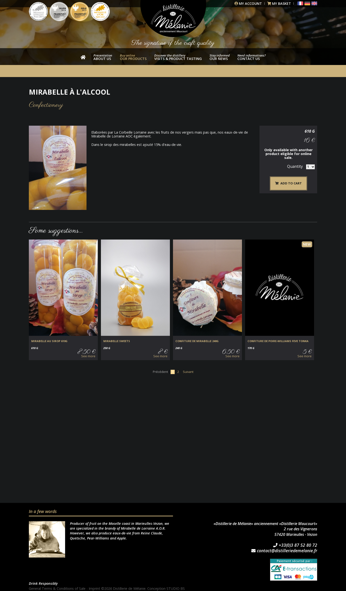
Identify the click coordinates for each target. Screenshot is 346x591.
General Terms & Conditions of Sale (57, 588)
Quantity (295, 166)
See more (88, 356)
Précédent (160, 372)
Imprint (94, 588)
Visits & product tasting (178, 57)
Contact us (251, 57)
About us (102, 57)
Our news (220, 57)
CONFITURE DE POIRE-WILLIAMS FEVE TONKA (278, 341)
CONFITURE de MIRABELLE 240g (197, 341)
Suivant (188, 372)
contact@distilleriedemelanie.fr (284, 551)
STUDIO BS (176, 588)
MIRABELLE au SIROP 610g (49, 341)
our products (133, 57)
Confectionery (46, 105)
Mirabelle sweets (116, 341)
